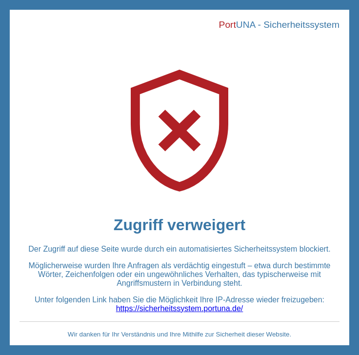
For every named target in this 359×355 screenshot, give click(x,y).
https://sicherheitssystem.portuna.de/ (179, 308)
